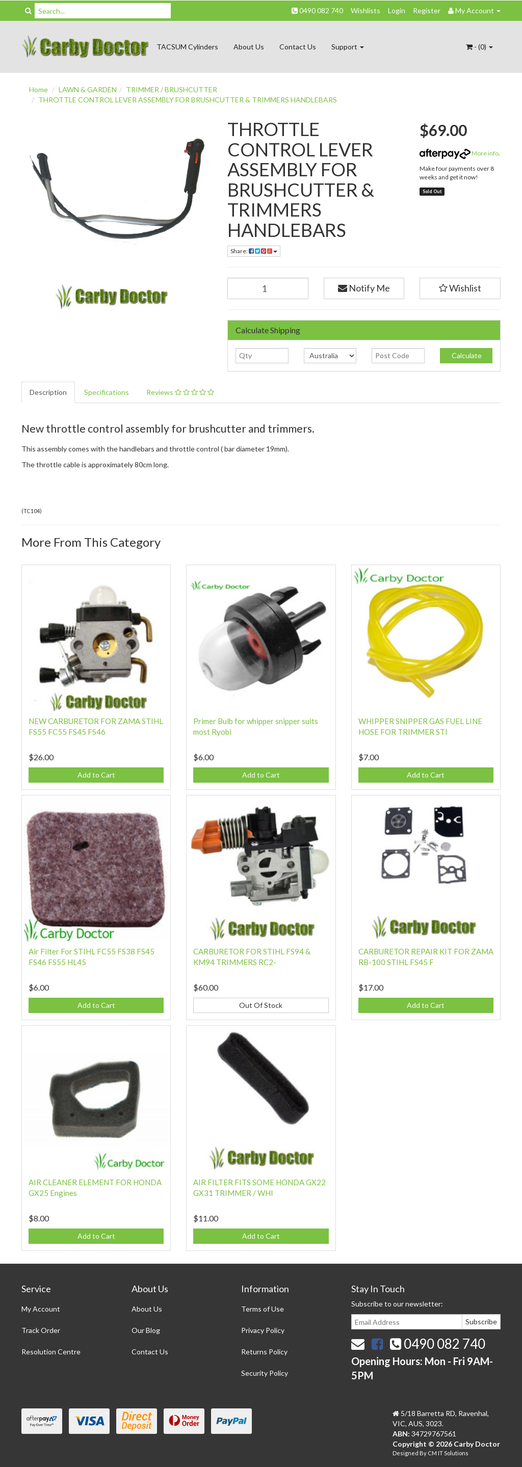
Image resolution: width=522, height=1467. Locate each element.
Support (347, 46)
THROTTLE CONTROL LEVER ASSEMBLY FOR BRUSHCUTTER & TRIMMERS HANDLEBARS (187, 99)
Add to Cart (96, 774)
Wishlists (365, 10)
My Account (40, 1308)
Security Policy (264, 1373)
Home (38, 89)
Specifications (106, 392)
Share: (253, 251)
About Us (248, 46)
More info (459, 153)
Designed (406, 1453)
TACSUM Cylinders (187, 46)
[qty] (262, 355)
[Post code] (398, 355)
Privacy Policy (262, 1330)
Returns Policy (264, 1351)
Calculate (466, 355)
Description (48, 392)
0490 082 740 (317, 10)
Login (396, 10)
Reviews (180, 392)
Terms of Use (262, 1308)
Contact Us (297, 46)
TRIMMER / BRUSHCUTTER (171, 89)
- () (479, 46)
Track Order (40, 1330)
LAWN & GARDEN (88, 89)
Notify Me (364, 288)
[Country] (330, 355)
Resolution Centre (51, 1351)
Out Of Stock (260, 1005)
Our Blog (146, 1330)
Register (426, 10)
